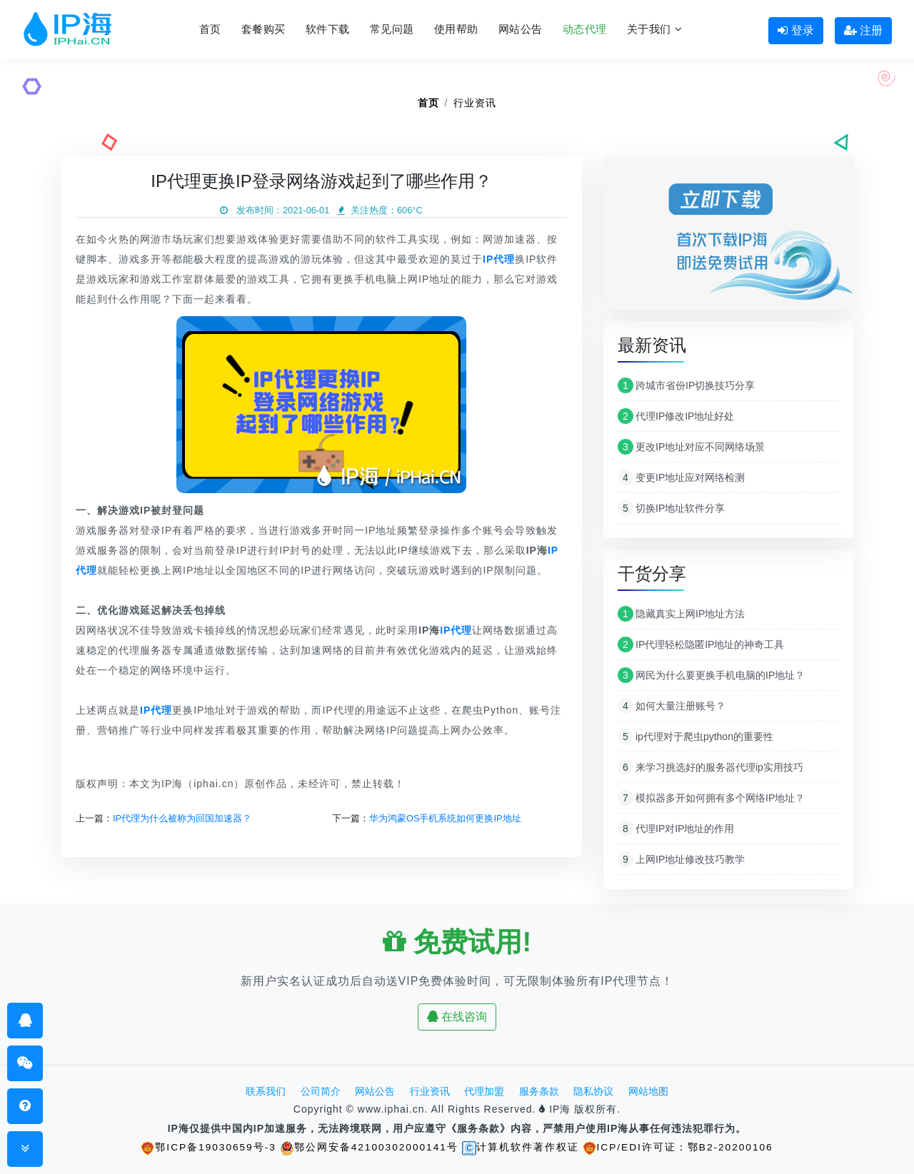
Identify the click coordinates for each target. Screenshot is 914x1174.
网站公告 (520, 29)
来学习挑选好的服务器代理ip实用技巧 (710, 767)
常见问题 (392, 29)
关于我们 (654, 29)
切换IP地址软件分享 (671, 508)
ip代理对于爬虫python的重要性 (695, 736)
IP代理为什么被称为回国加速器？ (182, 818)
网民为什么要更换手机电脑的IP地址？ (711, 675)
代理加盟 (484, 1091)
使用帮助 (456, 29)
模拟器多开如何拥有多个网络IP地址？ (711, 798)
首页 (210, 29)
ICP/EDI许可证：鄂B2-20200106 (680, 1147)
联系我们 (266, 1091)
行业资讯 (474, 102)
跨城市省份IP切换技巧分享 (686, 385)
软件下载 (328, 29)
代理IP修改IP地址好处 (676, 416)
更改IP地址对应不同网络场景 (691, 446)
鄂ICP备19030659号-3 (206, 1147)
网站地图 (648, 1091)
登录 (795, 30)
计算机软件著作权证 (521, 1147)
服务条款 (539, 1091)
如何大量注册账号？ (671, 706)
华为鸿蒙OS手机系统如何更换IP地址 (445, 818)
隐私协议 (593, 1091)
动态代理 (585, 29)
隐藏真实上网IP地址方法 (681, 613)
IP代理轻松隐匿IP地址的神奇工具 (701, 644)
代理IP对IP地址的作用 (676, 828)
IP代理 (456, 630)
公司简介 (321, 1091)
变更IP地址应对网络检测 (681, 477)
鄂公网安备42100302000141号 (368, 1147)
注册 (863, 30)
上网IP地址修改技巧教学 (681, 859)
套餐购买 (263, 29)
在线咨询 (457, 1017)
